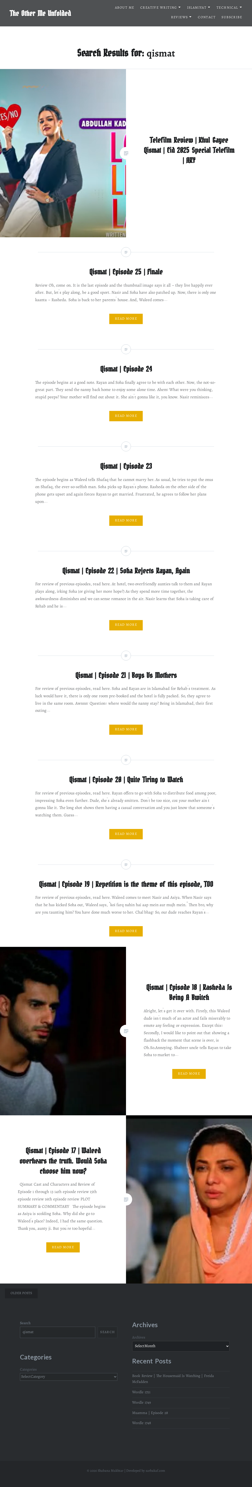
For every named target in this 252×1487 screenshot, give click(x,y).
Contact (207, 17)
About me (124, 8)
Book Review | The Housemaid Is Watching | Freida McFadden (173, 1379)
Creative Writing (158, 8)
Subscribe (231, 17)
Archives (138, 1338)
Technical (227, 8)
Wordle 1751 (141, 1392)
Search (25, 1323)
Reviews (179, 17)
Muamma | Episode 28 (150, 1413)
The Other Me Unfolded (40, 13)
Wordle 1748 (141, 1423)
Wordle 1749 (141, 1403)
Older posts (21, 1293)
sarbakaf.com (155, 1471)
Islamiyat (197, 8)
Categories (28, 1370)
